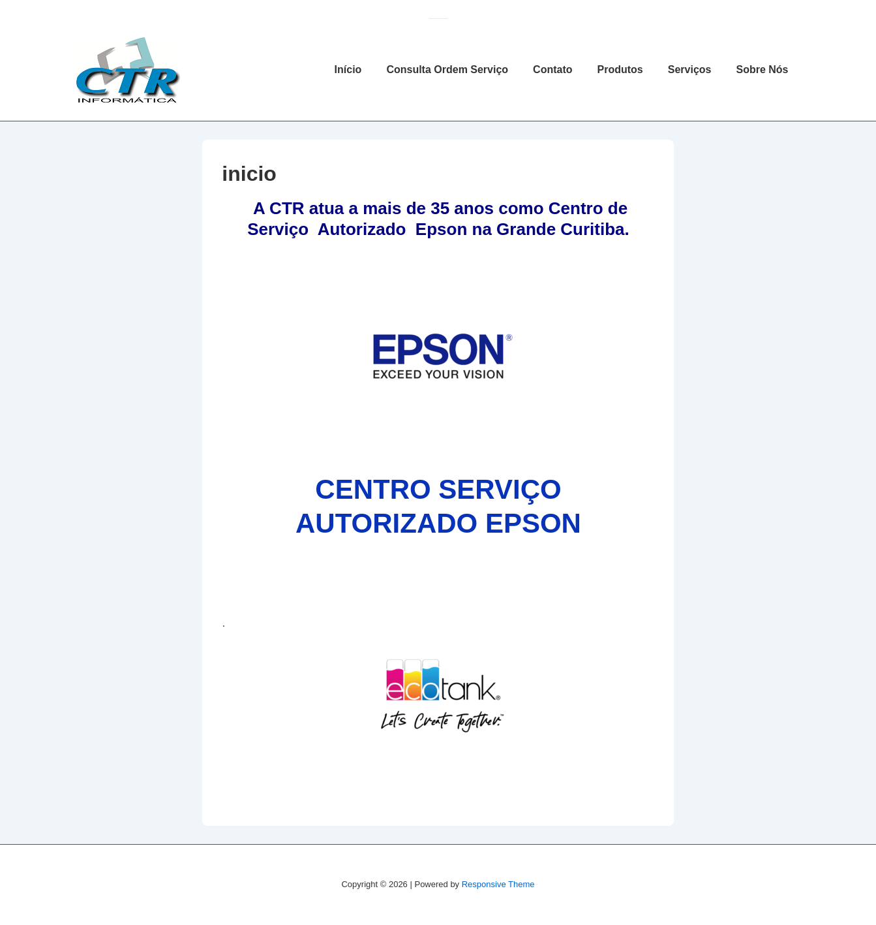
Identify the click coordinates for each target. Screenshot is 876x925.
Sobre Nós (762, 69)
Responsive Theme (498, 884)
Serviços (690, 69)
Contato (552, 69)
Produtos (620, 69)
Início (348, 69)
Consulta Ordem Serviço (447, 69)
